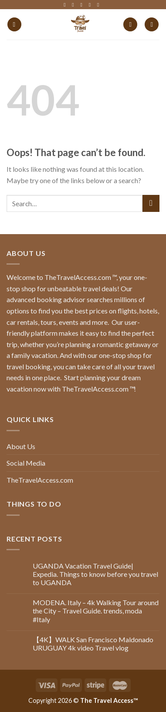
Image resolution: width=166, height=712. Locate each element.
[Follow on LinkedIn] (91, 5)
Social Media (26, 463)
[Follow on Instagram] (74, 5)
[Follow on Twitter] (83, 5)
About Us (21, 446)
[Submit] (150, 203)
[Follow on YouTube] (99, 5)
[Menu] (14, 24)
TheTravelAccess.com (40, 480)
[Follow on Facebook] (66, 5)
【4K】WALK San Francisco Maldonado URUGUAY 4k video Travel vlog (93, 643)
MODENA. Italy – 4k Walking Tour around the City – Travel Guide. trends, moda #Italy (96, 610)
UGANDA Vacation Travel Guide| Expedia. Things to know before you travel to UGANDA (95, 574)
